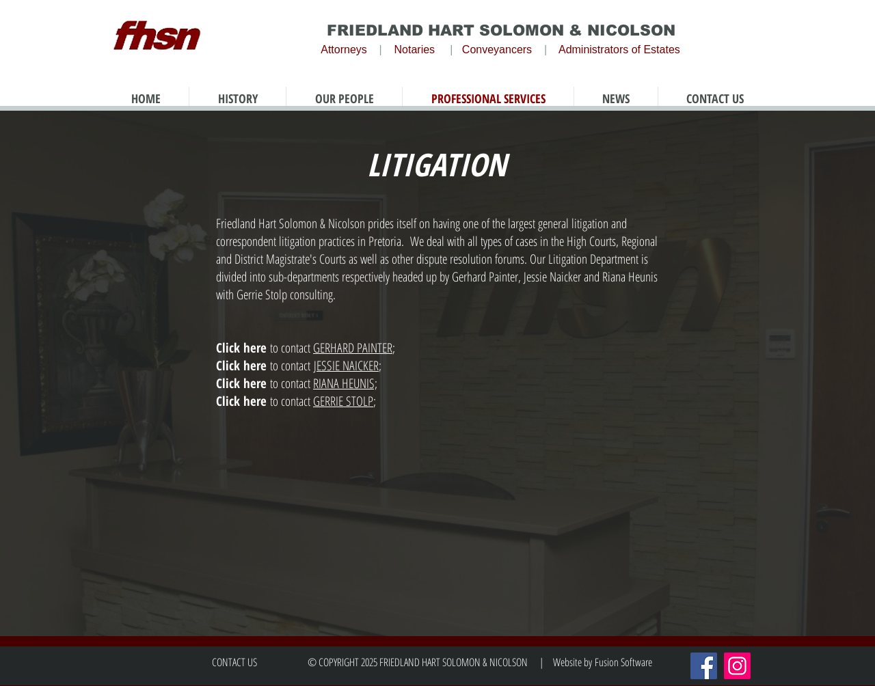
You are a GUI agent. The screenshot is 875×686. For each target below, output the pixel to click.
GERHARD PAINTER (352, 348)
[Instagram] (737, 666)
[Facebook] (703, 666)
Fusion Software (623, 662)
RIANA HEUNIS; (345, 383)
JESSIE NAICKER (346, 365)
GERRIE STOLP (343, 401)
